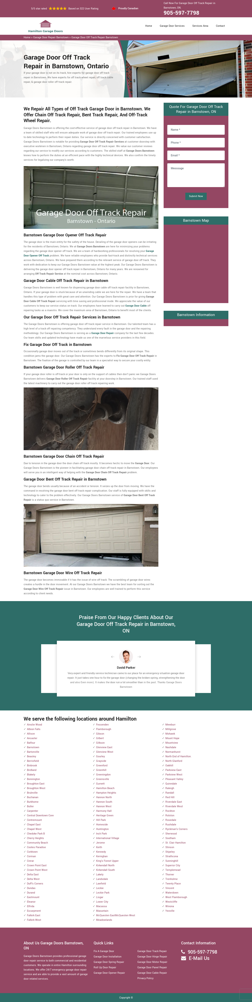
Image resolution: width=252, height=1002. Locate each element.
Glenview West (104, 752)
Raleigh (169, 788)
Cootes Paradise (36, 847)
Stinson (169, 847)
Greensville (102, 779)
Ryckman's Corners (176, 829)
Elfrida (30, 906)
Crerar (30, 861)
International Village (107, 838)
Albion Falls (33, 729)
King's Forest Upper (107, 861)
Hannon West (103, 806)
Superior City (172, 865)
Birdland (31, 770)
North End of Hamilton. (178, 756)
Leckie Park (102, 893)
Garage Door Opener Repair (109, 973)
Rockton (170, 811)
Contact (220, 26)
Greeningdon (103, 774)
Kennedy (101, 852)
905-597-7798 (181, 13)
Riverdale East (173, 802)
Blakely (31, 774)
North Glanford (173, 761)
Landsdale (102, 879)
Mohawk (170, 734)
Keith (99, 847)
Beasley (31, 756)
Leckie (100, 888)
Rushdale (170, 824)
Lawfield (101, 883)
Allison (31, 734)
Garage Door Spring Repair (109, 962)
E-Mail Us (199, 958)
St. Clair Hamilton (175, 843)
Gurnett (100, 784)
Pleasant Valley (174, 779)
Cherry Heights (35, 838)
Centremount (34, 820)
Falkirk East (33, 915)
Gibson (100, 734)
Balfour (31, 743)
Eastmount (33, 897)
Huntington (102, 829)
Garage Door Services (172, 26)
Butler (30, 806)
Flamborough (103, 729)
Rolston (169, 815)
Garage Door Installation (107, 957)
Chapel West (34, 829)
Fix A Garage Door (104, 951)
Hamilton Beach (105, 788)
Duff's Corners (35, 883)
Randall (169, 793)
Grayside (101, 761)
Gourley (100, 756)
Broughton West (36, 788)
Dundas (31, 888)
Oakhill (169, 765)
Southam (170, 838)
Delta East (33, 874)
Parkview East (173, 770)
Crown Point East (37, 865)
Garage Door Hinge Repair (152, 957)
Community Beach (37, 843)
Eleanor (31, 902)
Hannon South (104, 802)
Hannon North (104, 797)
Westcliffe (171, 902)
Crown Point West (37, 870)
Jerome (100, 843)
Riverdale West (174, 806)
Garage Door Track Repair (152, 951)
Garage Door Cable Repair (152, 973)
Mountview (171, 743)
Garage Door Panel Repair (152, 967)
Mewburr (170, 725)
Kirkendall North (105, 865)
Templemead (172, 870)
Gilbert (100, 738)
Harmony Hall (104, 811)
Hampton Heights (106, 793)
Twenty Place (173, 883)
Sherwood (171, 834)
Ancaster (32, 738)
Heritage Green (104, 815)
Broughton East (35, 784)
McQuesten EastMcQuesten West (115, 915)
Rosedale (170, 820)
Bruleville (32, 793)
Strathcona (171, 856)
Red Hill (169, 797)
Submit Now (196, 196)
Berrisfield (33, 761)
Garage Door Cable (136, 306)
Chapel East (34, 824)
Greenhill (101, 770)
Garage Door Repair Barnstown (51, 37)
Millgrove (170, 729)
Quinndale (171, 784)
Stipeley (170, 852)
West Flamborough (176, 897)
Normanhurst (172, 752)
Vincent (169, 888)
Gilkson (100, 743)
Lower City (102, 902)
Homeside (102, 824)
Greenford (101, 765)
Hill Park (101, 820)
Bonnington (33, 779)
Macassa (101, 906)
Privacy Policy (145, 978)
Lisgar (99, 897)
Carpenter (32, 811)
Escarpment (34, 911)
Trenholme (171, 879)
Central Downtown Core (40, 815)
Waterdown (171, 893)
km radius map (196, 263)
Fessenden (102, 725)
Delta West (33, 879)
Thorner (169, 874)
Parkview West (173, 774)
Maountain (102, 911)
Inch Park (101, 834)
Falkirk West (34, 920)
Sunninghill (171, 861)
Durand (31, 893)
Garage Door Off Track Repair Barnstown (94, 37)
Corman (31, 856)
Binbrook (32, 765)
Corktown (32, 852)
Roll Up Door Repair (105, 967)
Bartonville (33, 752)
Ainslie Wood (34, 725)
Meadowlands (104, 920)
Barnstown (33, 747)
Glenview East (104, 747)
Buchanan (32, 797)
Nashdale (170, 747)
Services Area (200, 26)
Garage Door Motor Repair (152, 962)
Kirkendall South (105, 870)
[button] (115, 657)
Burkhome (32, 802)
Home (148, 26)
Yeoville (169, 911)
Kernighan (102, 856)
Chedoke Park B (36, 834)
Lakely (99, 874)
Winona (169, 906)
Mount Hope (172, 738)
